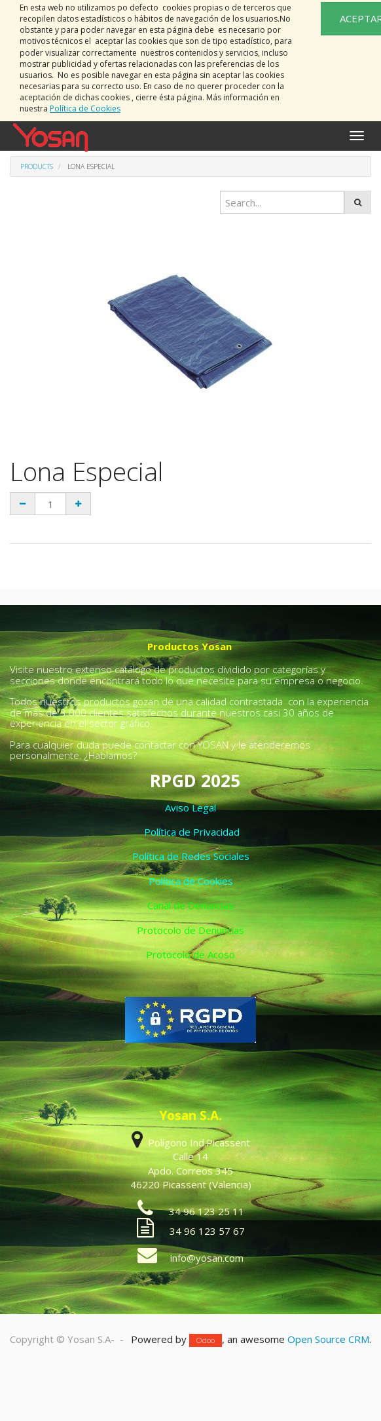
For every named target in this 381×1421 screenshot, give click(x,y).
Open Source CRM (328, 1339)
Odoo (205, 1340)
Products (36, 166)
